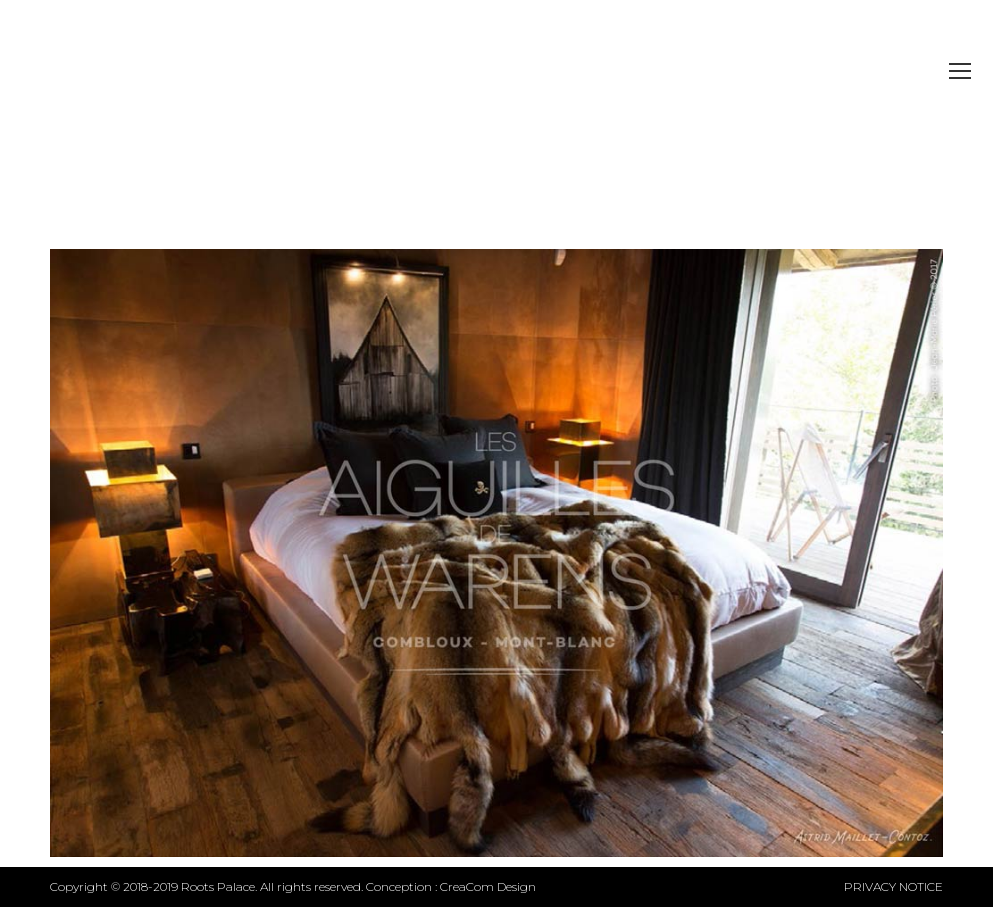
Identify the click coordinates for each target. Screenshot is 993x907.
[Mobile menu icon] (960, 71)
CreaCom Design (488, 886)
